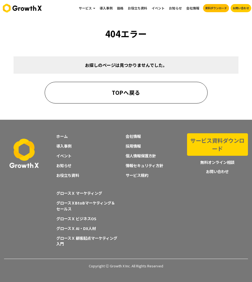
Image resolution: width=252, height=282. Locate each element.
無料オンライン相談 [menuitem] (217, 150)
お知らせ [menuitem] (175, 8)
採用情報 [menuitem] (133, 146)
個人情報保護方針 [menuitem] (141, 155)
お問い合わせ (241, 8)
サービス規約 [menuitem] (137, 175)
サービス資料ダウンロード (217, 138)
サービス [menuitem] (85, 8)
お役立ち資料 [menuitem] (137, 8)
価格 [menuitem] (120, 8)
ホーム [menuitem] (62, 136)
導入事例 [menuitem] (106, 8)
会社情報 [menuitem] (192, 8)
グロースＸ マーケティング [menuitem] (79, 193)
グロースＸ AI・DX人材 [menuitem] (76, 228)
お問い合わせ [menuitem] (217, 160)
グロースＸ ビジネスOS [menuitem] (76, 218)
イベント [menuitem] (158, 8)
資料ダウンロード (216, 8)
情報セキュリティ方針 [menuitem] (144, 165)
